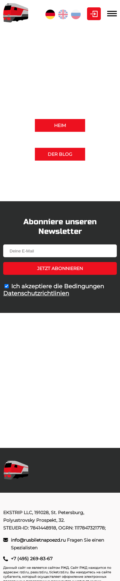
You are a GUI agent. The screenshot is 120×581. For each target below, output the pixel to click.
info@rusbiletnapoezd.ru (80, 188)
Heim (60, 125)
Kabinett (94, 13)
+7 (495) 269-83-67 (60, 180)
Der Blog (60, 154)
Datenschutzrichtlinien (36, 293)
